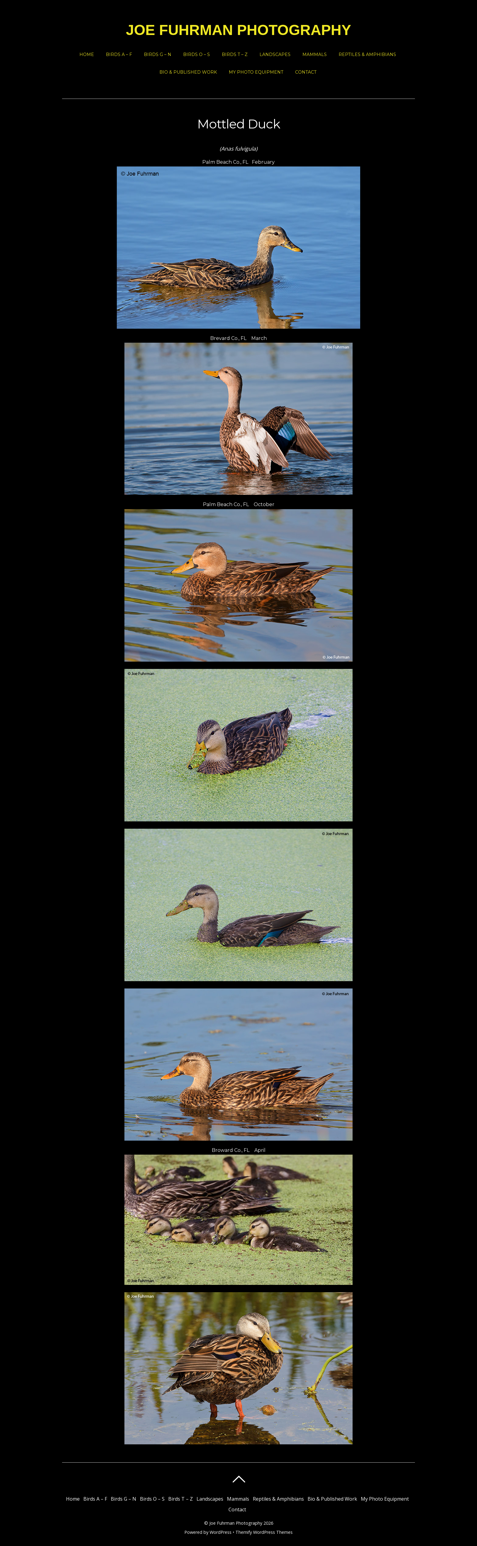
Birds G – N (157, 54)
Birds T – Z (235, 54)
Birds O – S (196, 54)
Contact (305, 72)
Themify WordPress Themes (264, 1532)
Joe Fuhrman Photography (235, 1523)
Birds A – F (119, 54)
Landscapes (275, 54)
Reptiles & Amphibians (367, 54)
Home (86, 54)
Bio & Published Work (188, 72)
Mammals (314, 54)
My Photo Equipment (256, 72)
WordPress (221, 1532)
